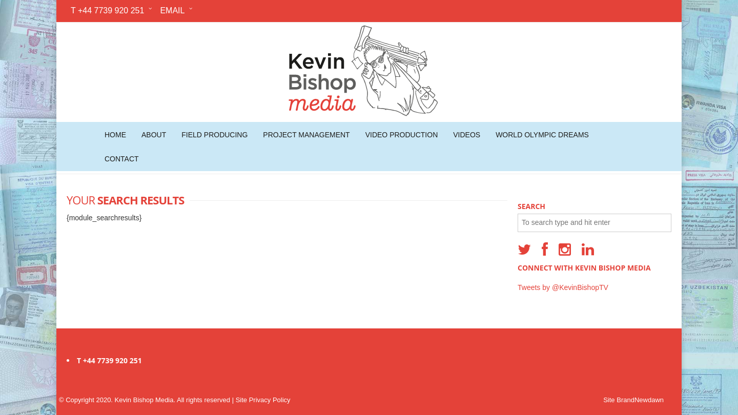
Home (115, 135)
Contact (122, 159)
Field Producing (214, 135)
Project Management (306, 135)
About (153, 135)
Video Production (401, 135)
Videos (466, 135)
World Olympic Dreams (542, 135)
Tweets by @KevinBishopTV (563, 287)
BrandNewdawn (640, 400)
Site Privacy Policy (263, 400)
